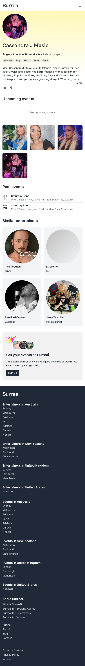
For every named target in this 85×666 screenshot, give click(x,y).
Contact (7, 637)
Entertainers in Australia (20, 404)
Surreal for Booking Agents (18, 608)
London (6, 469)
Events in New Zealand (19, 541)
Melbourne (9, 412)
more (79, 82)
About (6, 629)
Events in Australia (16, 502)
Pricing (6, 624)
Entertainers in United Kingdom (25, 465)
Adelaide (7, 425)
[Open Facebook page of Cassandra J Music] (11, 87)
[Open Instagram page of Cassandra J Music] (4, 87)
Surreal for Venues (13, 617)
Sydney (6, 408)
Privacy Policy (10, 654)
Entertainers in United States (23, 487)
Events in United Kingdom (21, 563)
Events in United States (19, 584)
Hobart (6, 434)
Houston (7, 491)
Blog (5, 633)
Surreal (11, 5)
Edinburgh (8, 473)
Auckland (8, 452)
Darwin (6, 430)
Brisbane (7, 417)
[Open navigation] (80, 5)
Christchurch (10, 456)
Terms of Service (12, 650)
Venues (6, 659)
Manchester (9, 478)
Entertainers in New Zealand (23, 444)
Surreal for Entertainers (16, 613)
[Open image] (14, 137)
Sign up (12, 372)
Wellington (8, 447)
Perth (5, 421)
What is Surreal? (12, 604)
